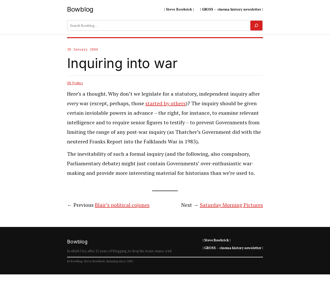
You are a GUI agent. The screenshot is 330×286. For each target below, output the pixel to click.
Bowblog (80, 9)
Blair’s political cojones (122, 204)
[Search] (256, 25)
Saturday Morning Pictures (231, 204)
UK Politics (75, 83)
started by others (165, 103)
